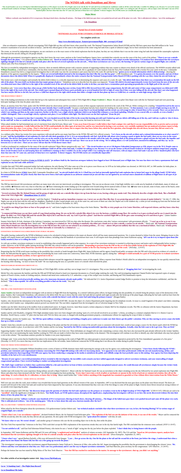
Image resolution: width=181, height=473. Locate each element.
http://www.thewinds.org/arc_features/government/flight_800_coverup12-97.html (90, 42)
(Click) (24, 172)
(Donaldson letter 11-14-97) (35, 195)
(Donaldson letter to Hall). (39, 367)
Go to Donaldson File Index (12, 470)
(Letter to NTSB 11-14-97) (39, 160)
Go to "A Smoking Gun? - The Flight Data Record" (21, 466)
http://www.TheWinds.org (50, 458)
